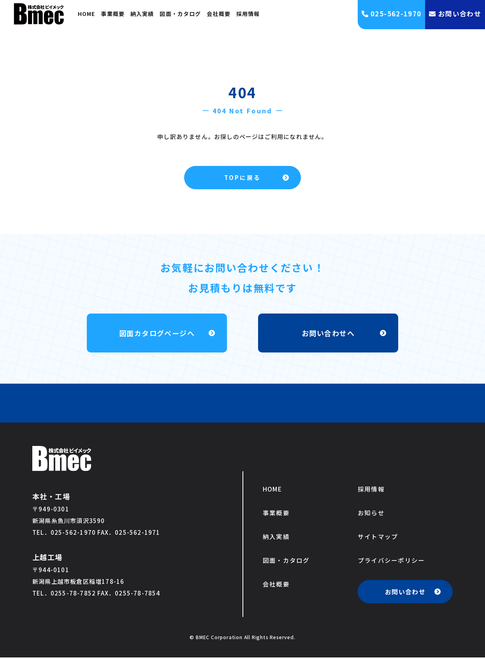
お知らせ (371, 513)
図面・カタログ (180, 14)
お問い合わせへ (328, 332)
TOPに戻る (242, 177)
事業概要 (112, 14)
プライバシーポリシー (391, 561)
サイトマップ (378, 537)
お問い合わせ (405, 593)
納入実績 (142, 14)
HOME (86, 14)
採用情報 (248, 14)
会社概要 (218, 14)
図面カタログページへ (157, 332)
